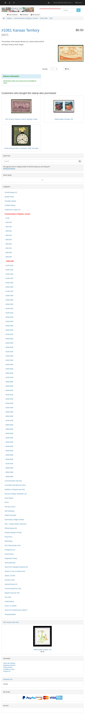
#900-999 (8, 257)
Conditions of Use (9, 669)
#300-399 (8, 231)
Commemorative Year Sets (13, 481)
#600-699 (8, 244)
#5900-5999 (9, 472)
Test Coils (8, 597)
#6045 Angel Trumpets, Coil (42, 649)
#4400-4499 (9, 407)
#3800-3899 (9, 382)
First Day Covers (10, 507)
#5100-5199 (9, 438)
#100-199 (8, 222)
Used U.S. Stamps (10, 606)
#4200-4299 (9, 399)
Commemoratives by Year (13, 588)
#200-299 (8, 226)
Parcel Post (8, 537)
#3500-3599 (9, 369)
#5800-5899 (9, 468)
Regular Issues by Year (12, 593)
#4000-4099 (9, 390)
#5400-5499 (9, 451)
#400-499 (8, 235)
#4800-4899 (9, 425)
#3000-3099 (9, 347)
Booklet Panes (9, 197)
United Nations (9, 601)
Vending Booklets (10, 614)
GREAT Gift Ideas (10, 515)
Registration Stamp (11, 558)
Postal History (9, 554)
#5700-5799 (9, 463)
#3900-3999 (9, 386)
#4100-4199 (9, 395)
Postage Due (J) (10, 550)
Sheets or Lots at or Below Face (15, 571)
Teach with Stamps (9, 663)
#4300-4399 (9, 403)
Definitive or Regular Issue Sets (15, 489)
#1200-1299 (9, 270)
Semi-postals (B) (10, 563)
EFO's (7, 502)
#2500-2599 (9, 326)
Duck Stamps (9, 498)
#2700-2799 (9, 334)
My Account (35, 14)
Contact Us (6, 671)
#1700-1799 (9, 291)
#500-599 (8, 239)
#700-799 (8, 248)
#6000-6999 (9, 476)
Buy (67, 69)
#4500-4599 (9, 412)
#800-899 (8, 252)
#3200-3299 (9, 356)
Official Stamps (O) (11, 528)
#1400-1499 (9, 278)
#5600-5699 (9, 459)
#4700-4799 (9, 420)
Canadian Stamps (10, 201)
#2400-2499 (9, 321)
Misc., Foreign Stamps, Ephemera (15, 524)
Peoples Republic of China (13, 532)
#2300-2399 (9, 317)
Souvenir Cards (10, 580)
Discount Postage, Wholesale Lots (16, 494)
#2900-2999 (9, 343)
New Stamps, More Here (11, 622)
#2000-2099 (9, 304)
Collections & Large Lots (12, 209)
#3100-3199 (9, 351)
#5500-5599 (9, 455)
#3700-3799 (9, 377)
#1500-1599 (9, 282)
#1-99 (7, 218)
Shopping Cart (7, 679)
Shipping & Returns (9, 665)
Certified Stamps (10, 205)
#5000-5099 (9, 433)
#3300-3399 (9, 360)
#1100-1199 (9, 265)
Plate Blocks (9, 541)
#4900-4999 (9, 429)
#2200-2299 (9, 313)
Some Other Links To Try (62, 2)
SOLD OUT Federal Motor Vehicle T (16, 610)
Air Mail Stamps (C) (11, 192)
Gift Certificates (10, 511)
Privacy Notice (7, 667)
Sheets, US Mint (10, 575)
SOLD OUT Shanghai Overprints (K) (16, 567)
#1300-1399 (9, 274)
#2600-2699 (9, 330)
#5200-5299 (9, 442)
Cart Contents (12, 14)
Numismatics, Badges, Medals (14, 519)
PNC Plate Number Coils (12, 545)
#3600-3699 (9, 373)
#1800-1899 (9, 295)
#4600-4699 (9, 416)
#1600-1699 (9, 287)
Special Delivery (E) (11, 584)
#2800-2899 (9, 338)
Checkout (24, 14)
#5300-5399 (9, 446)
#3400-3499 (9, 364)
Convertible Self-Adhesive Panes (15, 485)
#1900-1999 (9, 300)
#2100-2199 (9, 308)
